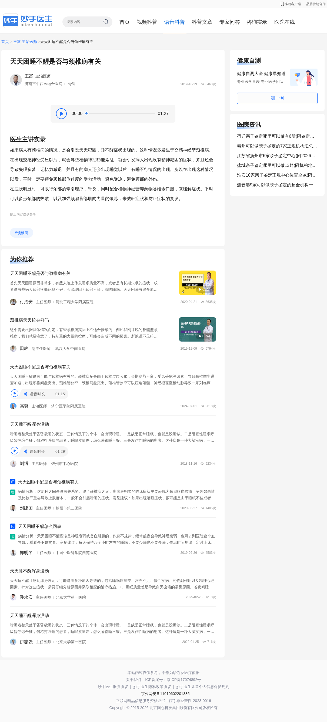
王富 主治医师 (25, 41)
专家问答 (229, 22)
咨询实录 (257, 22)
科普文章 (202, 22)
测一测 (277, 98)
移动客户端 (291, 4)
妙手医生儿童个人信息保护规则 (202, 686)
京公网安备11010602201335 (165, 693)
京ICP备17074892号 (184, 679)
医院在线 (284, 22)
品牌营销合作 (316, 4)
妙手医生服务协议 (113, 686)
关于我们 (133, 679)
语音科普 (174, 22)
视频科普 (147, 22)
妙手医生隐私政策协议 (152, 686)
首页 (124, 22)
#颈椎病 (21, 233)
